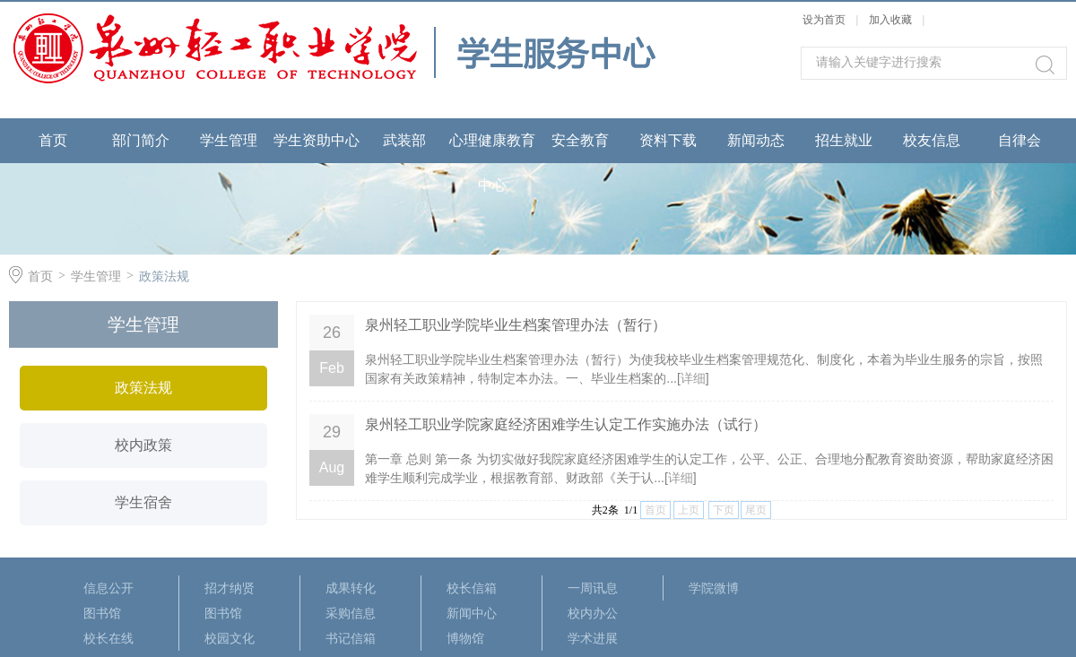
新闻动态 (756, 140)
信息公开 (108, 588)
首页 (53, 140)
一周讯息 (593, 588)
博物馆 (465, 638)
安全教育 (580, 140)
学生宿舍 (143, 502)
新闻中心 (472, 613)
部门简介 (140, 140)
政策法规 (164, 276)
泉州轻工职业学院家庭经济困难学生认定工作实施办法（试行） (566, 424)
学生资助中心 (316, 140)
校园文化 (229, 638)
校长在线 (108, 638)
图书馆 (102, 613)
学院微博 (714, 588)
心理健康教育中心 (492, 163)
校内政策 (143, 445)
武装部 (404, 140)
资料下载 (668, 140)
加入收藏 (890, 19)
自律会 (1019, 140)
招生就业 (843, 140)
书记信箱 (350, 638)
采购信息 (350, 613)
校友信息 (931, 140)
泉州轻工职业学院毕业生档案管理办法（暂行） (515, 325)
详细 (693, 378)
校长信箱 (472, 588)
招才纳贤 (229, 588)
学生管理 (228, 140)
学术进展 (593, 638)
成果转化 (350, 588)
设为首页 (824, 19)
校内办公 (593, 613)
